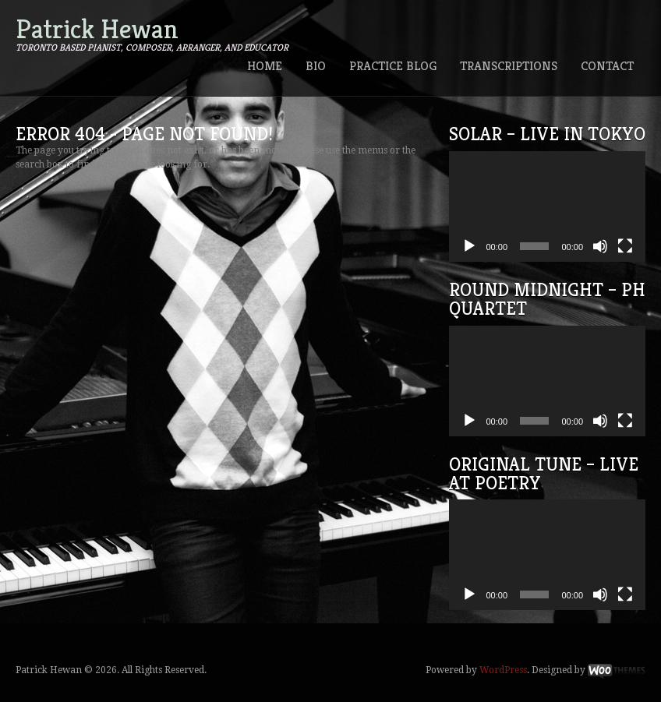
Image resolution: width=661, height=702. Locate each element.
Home (264, 66)
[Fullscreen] (625, 246)
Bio (316, 66)
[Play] (469, 246)
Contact (607, 66)
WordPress (503, 670)
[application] (547, 206)
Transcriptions (508, 66)
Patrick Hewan (97, 29)
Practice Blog (393, 66)
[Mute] (600, 246)
